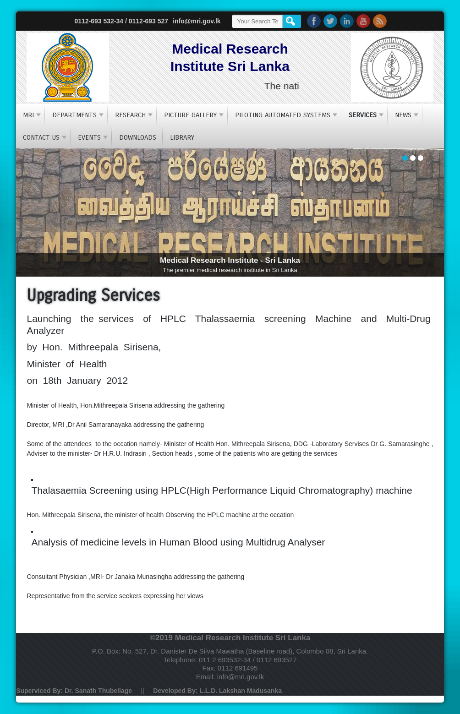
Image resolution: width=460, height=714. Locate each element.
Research (130, 115)
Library (182, 137)
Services (363, 115)
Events (89, 137)
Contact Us (41, 137)
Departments (74, 115)
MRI (28, 115)
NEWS (403, 115)
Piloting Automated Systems (282, 115)
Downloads (137, 137)
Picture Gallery (190, 115)
